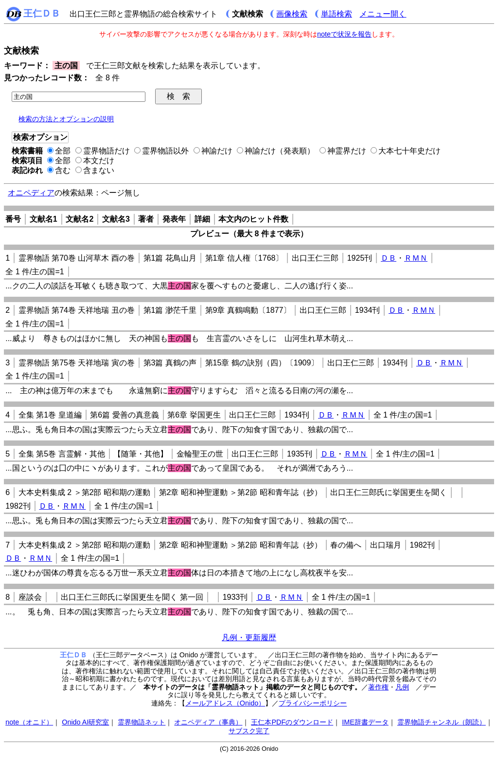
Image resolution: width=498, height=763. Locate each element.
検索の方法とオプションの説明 (66, 119)
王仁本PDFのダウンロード (292, 722)
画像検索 (291, 14)
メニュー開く (382, 14)
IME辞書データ (365, 722)
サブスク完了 (249, 731)
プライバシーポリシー (313, 703)
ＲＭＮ (415, 258)
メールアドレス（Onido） (225, 703)
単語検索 (336, 14)
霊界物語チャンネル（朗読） (441, 722)
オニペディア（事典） (208, 722)
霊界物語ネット (141, 722)
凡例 (402, 687)
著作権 (378, 687)
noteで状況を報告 (344, 34)
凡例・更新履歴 (249, 637)
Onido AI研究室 (85, 722)
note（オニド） (29, 722)
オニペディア (31, 193)
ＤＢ (388, 258)
